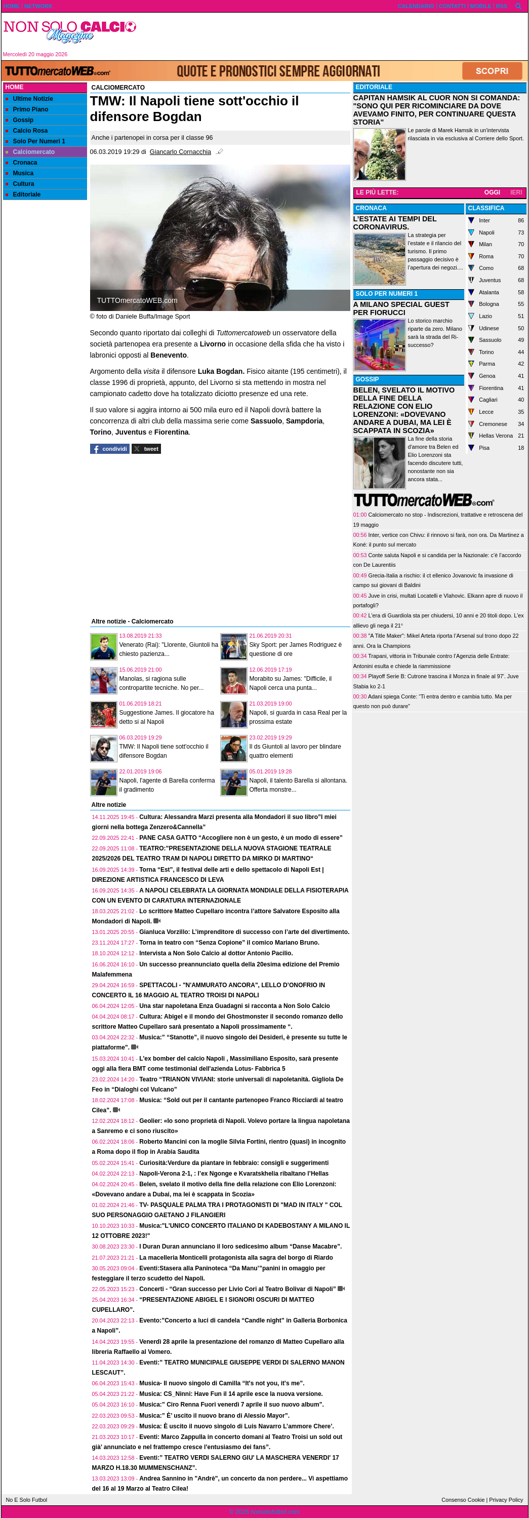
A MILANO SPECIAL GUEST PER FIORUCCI (401, 308)
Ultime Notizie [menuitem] (29, 98)
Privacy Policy (506, 1500)
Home (15, 87)
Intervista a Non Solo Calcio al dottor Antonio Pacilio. (216, 953)
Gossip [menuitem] (20, 120)
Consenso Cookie (462, 1500)
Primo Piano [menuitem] (27, 109)
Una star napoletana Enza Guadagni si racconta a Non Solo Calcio (234, 1005)
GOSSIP (367, 379)
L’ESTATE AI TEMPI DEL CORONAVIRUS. (395, 223)
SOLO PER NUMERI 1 (387, 293)
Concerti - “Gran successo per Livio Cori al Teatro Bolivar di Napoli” (237, 1289)
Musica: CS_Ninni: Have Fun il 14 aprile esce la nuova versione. (231, 1393)
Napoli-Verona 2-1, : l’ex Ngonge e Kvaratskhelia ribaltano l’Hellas (234, 1173)
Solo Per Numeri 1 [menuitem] (35, 141)
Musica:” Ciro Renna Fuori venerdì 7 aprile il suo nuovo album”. (231, 1404)
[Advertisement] (336, 36)
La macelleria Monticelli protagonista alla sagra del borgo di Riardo (236, 1257)
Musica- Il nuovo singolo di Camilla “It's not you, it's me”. (221, 1383)
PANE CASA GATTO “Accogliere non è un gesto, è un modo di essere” (241, 837)
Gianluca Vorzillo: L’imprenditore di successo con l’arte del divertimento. (244, 932)
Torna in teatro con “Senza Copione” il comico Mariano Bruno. (229, 942)
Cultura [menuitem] (20, 183)
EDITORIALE (374, 87)
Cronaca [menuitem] (21, 162)
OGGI (492, 192)
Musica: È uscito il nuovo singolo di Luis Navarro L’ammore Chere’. (236, 1426)
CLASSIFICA (486, 208)
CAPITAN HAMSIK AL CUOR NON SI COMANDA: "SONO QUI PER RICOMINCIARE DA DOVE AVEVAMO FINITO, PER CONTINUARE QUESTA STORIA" (436, 110)
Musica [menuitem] (20, 173)
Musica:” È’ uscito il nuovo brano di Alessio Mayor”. (214, 1415)
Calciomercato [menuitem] (30, 151)
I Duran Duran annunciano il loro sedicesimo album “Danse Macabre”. (240, 1246)
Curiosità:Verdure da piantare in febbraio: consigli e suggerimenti (234, 1162)
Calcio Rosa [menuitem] (27, 130)
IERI (516, 192)
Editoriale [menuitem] (23, 194)
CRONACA (371, 208)
